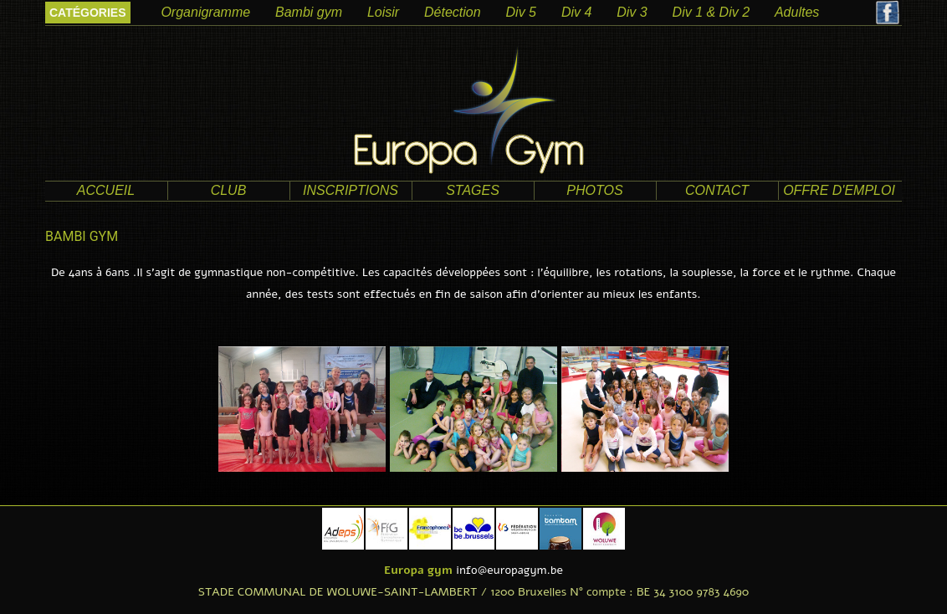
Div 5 (521, 12)
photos (594, 190)
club (229, 190)
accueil (106, 190)
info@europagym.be (509, 570)
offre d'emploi (839, 190)
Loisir (383, 12)
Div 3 (632, 12)
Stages (472, 190)
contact (717, 190)
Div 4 (576, 12)
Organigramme (205, 12)
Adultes (797, 12)
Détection (452, 12)
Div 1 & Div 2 (711, 12)
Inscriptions (350, 190)
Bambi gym (308, 12)
